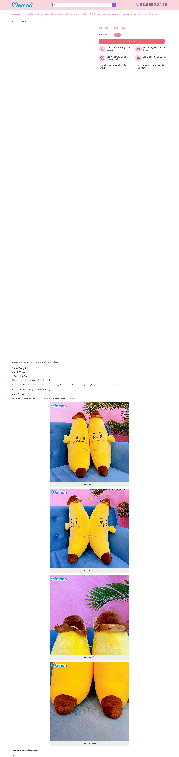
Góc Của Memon (151, 14)
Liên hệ (124, 41)
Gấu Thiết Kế (88, 14)
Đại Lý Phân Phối (131, 14)
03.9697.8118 (73, 399)
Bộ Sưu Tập (71, 14)
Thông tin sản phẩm (22, 362)
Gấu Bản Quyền (52, 14)
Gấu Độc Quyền (32, 14)
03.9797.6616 (44, 399)
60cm (117, 35)
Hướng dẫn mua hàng (48, 362)
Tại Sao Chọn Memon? (109, 14)
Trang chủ (17, 14)
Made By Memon (30, 22)
